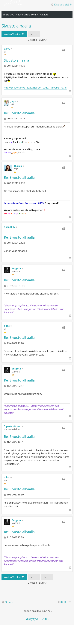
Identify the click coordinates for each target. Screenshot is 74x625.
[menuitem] (62, 602)
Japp (13, 101)
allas (7, 325)
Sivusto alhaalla (16, 26)
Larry (7, 48)
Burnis (18, 166)
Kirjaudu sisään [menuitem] (62, 4)
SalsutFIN (9, 227)
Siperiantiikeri (12, 426)
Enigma (16, 268)
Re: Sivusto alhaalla (19, 113)
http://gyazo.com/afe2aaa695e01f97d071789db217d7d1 (35, 87)
